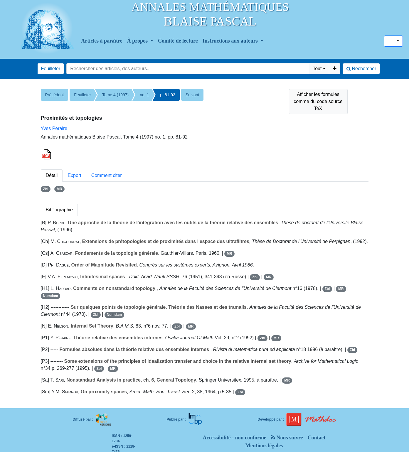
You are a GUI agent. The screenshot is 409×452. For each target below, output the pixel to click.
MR (59, 189)
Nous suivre (287, 438)
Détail (52, 175)
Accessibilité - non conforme (234, 438)
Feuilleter (50, 68)
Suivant (192, 94)
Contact (317, 438)
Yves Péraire (54, 128)
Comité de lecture (178, 41)
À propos (138, 41)
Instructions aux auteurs (231, 41)
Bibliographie (59, 209)
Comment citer (106, 175)
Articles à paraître (101, 41)
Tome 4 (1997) (115, 94)
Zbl (45, 189)
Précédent (54, 94)
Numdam (50, 296)
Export (74, 175)
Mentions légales (264, 445)
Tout (317, 68)
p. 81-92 (167, 94)
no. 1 (144, 94)
